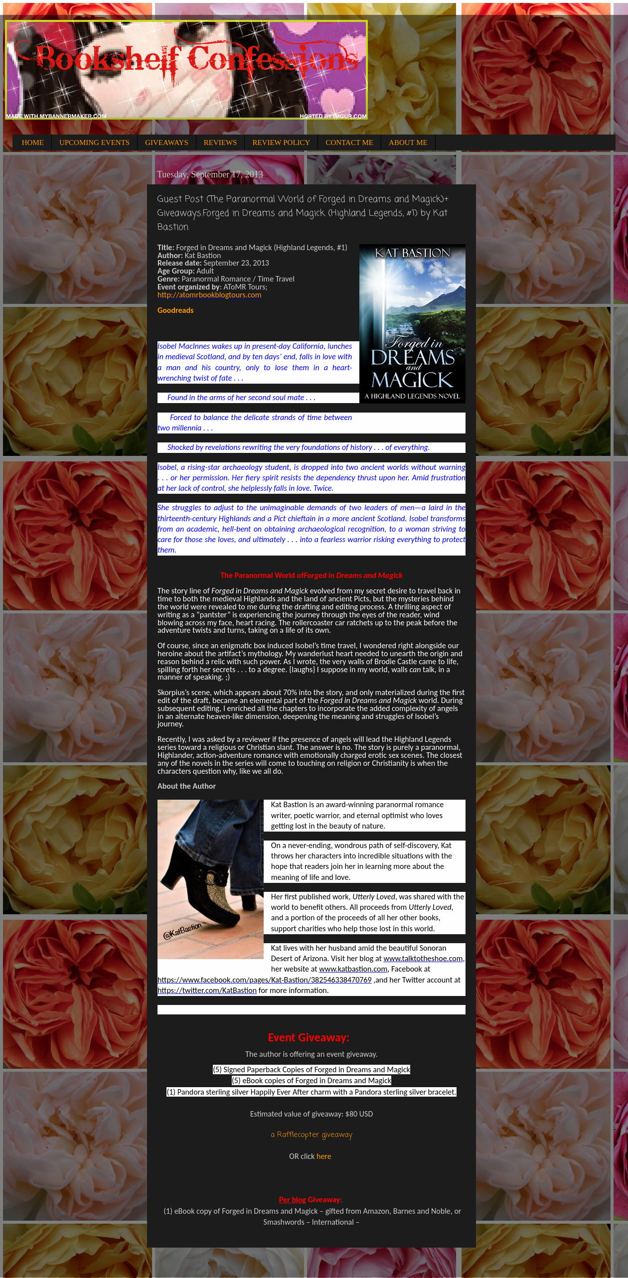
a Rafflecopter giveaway (311, 1135)
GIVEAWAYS (166, 142)
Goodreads (175, 310)
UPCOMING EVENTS (94, 142)
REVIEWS (220, 142)
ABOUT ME (408, 142)
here (323, 1156)
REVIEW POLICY (281, 142)
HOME (33, 142)
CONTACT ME (349, 142)
